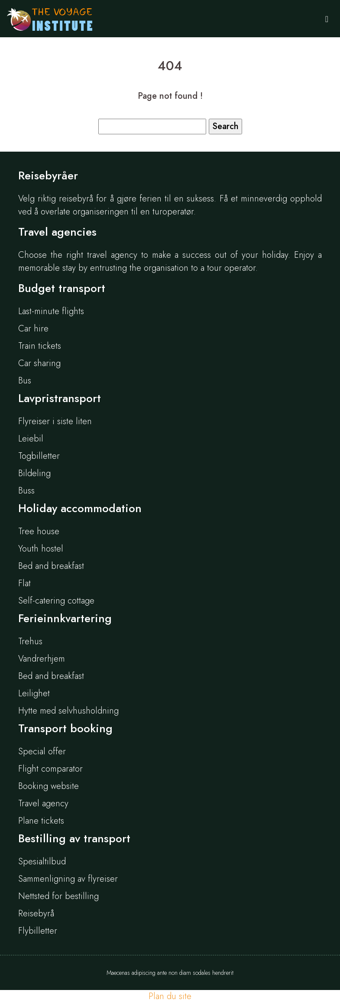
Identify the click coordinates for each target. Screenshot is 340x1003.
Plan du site (170, 996)
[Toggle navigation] (327, 18)
